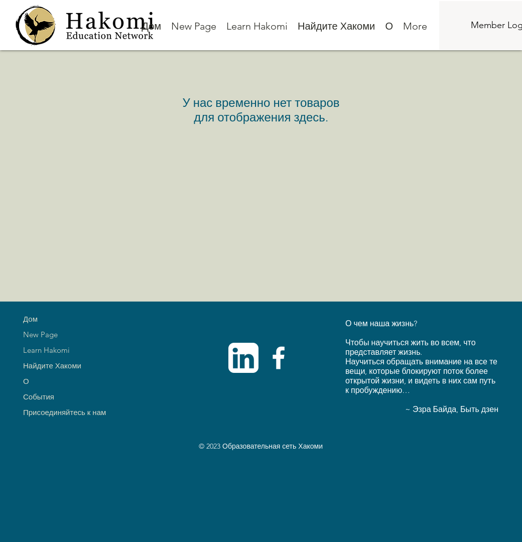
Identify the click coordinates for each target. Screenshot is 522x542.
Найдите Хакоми (52, 365)
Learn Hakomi (46, 350)
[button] (257, 26)
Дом (30, 319)
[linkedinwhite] (243, 358)
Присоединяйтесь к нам (64, 412)
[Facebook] (279, 358)
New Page (40, 334)
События (38, 396)
